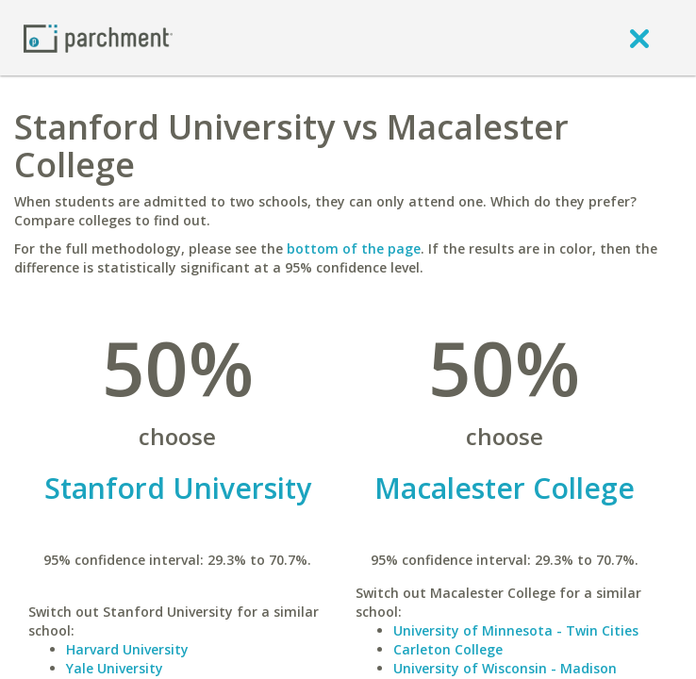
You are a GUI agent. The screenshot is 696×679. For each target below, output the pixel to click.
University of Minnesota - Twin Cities (515, 630)
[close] (639, 37)
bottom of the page (354, 248)
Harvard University (127, 649)
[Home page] (98, 37)
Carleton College (448, 649)
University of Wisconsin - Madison (505, 668)
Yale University (114, 668)
